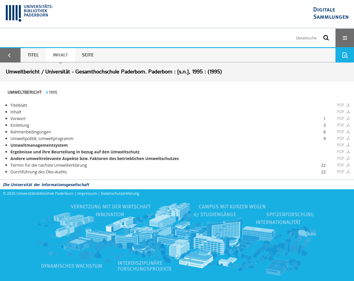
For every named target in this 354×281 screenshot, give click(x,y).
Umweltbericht (25, 92)
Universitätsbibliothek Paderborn (45, 193)
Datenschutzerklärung (120, 193)
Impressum (87, 193)
